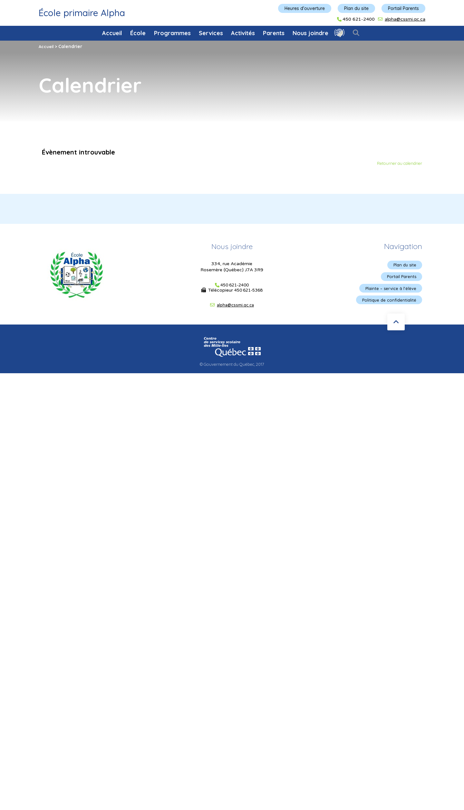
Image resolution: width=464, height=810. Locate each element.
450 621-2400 (359, 19)
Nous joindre (310, 33)
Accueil (112, 33)
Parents (274, 33)
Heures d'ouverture (305, 8)
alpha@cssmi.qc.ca (405, 19)
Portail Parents (403, 8)
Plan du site (356, 8)
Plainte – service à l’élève (389, 290)
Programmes (172, 33)
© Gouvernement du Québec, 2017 (232, 366)
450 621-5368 (248, 290)
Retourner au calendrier (397, 163)
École (138, 33)
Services (211, 33)
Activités (243, 33)
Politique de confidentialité (387, 302)
